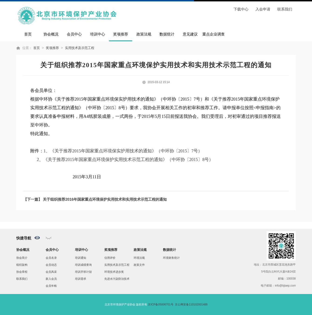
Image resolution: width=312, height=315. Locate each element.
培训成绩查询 (83, 264)
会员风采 (51, 271)
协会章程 (21, 271)
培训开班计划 (83, 271)
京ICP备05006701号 (160, 304)
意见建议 (190, 34)
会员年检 (51, 285)
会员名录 (51, 257)
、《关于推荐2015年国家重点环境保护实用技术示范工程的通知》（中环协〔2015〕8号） (126, 159)
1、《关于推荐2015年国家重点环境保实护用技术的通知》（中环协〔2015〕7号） (123, 150)
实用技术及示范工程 (79, 48)
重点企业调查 (213, 34)
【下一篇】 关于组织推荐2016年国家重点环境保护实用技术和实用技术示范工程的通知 (95, 199)
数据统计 (166, 34)
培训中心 (97, 34)
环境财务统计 (171, 257)
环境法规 (139, 257)
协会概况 (51, 34)
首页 (28, 34)
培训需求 (80, 278)
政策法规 (143, 34)
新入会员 (51, 278)
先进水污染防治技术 (116, 278)
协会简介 (21, 257)
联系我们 (284, 9)
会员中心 (74, 34)
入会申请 (262, 9)
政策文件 (139, 264)
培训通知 (80, 257)
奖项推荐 (120, 34)
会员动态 (51, 264)
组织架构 (21, 264)
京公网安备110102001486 (191, 304)
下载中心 (241, 9)
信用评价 (109, 257)
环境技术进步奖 (114, 271)
